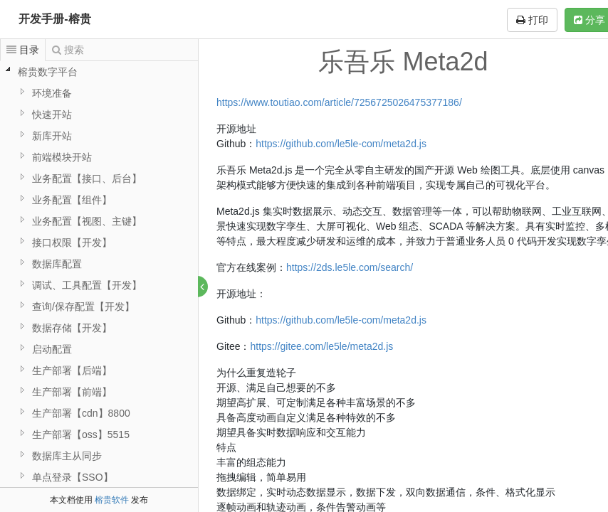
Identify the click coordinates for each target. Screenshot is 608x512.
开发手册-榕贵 (54, 19)
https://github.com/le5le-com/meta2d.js (341, 143)
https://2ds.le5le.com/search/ (350, 267)
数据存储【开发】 (72, 328)
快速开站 (52, 114)
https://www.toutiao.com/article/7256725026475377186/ (340, 102)
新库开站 (52, 136)
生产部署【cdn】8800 (81, 413)
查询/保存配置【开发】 (83, 306)
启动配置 (52, 349)
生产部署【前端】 (72, 392)
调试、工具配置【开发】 (87, 285)
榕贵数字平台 (48, 72)
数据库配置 (57, 264)
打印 (532, 20)
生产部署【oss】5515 (81, 434)
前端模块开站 (62, 157)
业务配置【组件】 (72, 200)
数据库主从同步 (67, 456)
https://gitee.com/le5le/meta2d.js (322, 346)
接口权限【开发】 (72, 242)
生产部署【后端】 (72, 370)
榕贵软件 (112, 500)
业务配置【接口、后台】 (87, 178)
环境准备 (52, 93)
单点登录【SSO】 (72, 477)
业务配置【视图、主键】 (87, 221)
